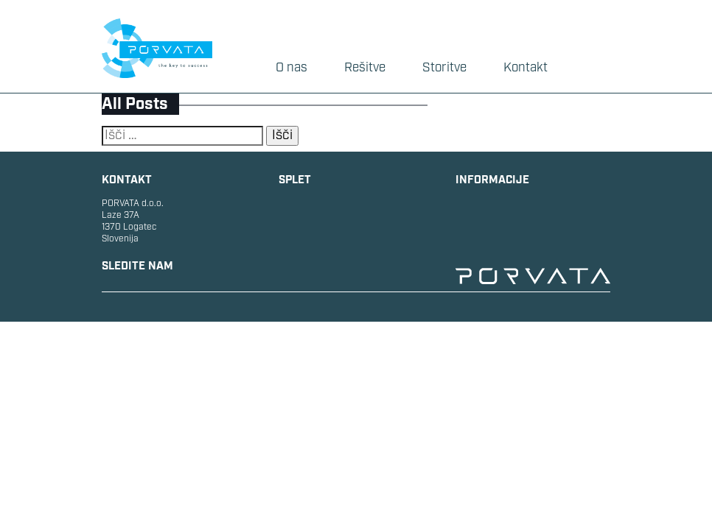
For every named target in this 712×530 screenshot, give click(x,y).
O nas (291, 68)
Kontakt (525, 68)
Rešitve (364, 68)
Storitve (444, 68)
